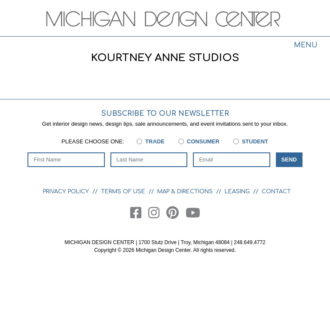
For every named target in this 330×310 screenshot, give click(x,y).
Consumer (203, 141)
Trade (155, 141)
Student (255, 141)
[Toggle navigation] (305, 46)
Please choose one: (92, 141)
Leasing (237, 192)
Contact (276, 192)
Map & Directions (185, 192)
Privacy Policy (66, 192)
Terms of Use (123, 192)
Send (289, 159)
